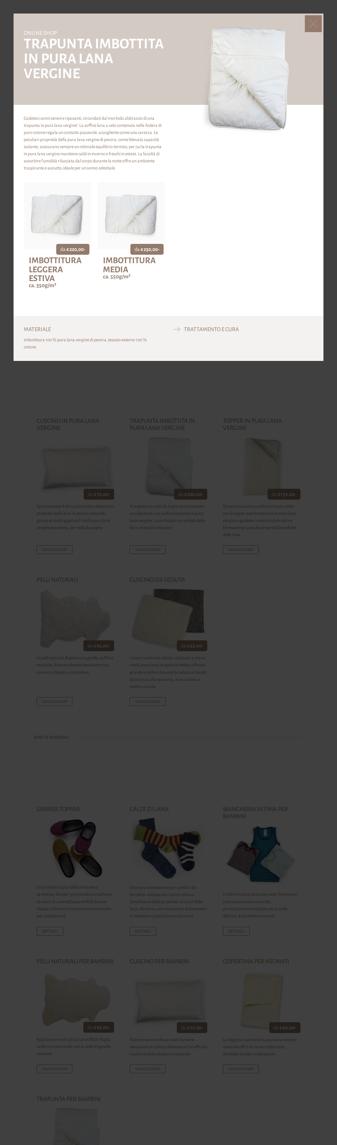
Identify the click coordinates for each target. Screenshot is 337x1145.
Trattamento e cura (211, 329)
